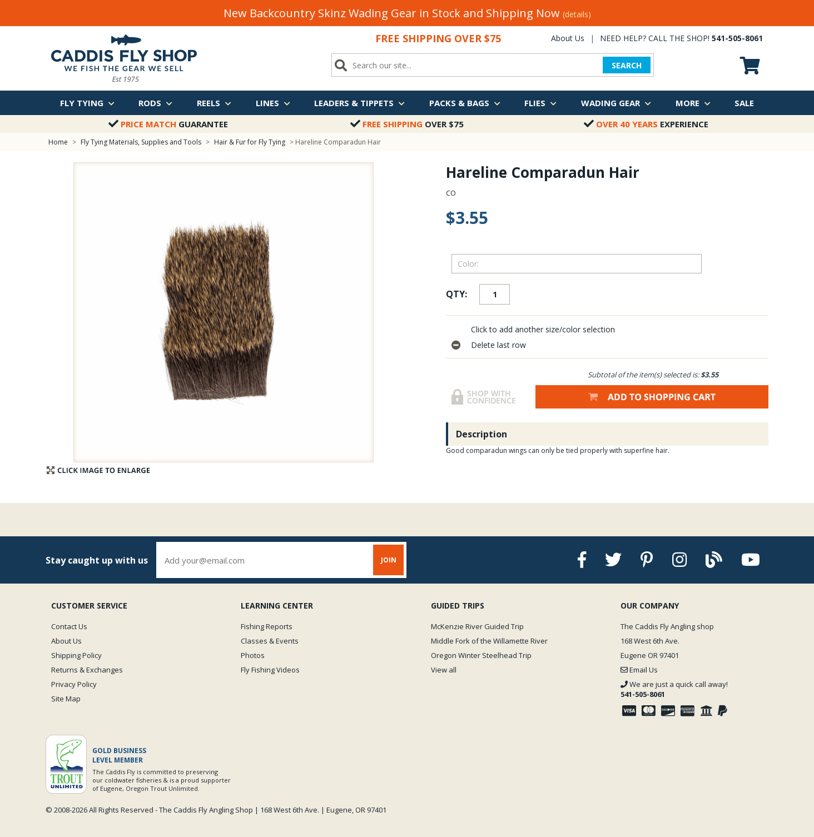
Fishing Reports (266, 626)
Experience (646, 123)
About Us (567, 38)
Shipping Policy (76, 655)
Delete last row (498, 345)
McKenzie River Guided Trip (477, 626)
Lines (273, 102)
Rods (155, 102)
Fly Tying (87, 102)
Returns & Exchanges (87, 670)
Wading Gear (616, 102)
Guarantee (168, 123)
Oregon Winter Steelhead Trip (481, 655)
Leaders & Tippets (359, 102)
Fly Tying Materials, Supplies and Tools (141, 142)
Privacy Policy (74, 684)
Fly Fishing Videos (270, 670)
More (693, 102)
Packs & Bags (464, 102)
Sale (744, 102)
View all (443, 670)
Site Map (66, 699)
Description (481, 434)
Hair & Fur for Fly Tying (249, 142)
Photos (253, 655)
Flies (540, 102)
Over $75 (407, 123)
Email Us (639, 670)
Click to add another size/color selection (543, 329)
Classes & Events (270, 641)
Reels (214, 102)
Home (58, 142)
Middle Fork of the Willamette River (489, 641)
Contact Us (69, 626)
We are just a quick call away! (674, 689)
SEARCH (627, 65)
